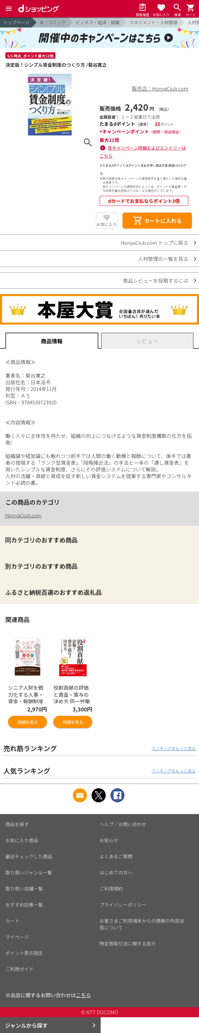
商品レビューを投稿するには (155, 280)
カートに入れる (157, 221)
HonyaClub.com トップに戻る (154, 242)
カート (12, 920)
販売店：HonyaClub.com (160, 88)
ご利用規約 (111, 888)
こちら (83, 994)
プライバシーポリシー (123, 904)
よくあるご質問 (116, 856)
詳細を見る (27, 722)
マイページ (17, 936)
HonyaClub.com (23, 515)
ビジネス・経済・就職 (97, 22)
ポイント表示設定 (24, 953)
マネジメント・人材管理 (154, 22)
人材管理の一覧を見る (163, 258)
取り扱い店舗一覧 (24, 888)
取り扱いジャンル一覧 (28, 872)
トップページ (16, 22)
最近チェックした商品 (28, 856)
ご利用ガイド (19, 969)
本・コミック (53, 22)
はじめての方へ (116, 872)
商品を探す (17, 824)
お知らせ (109, 840)
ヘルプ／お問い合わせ (123, 824)
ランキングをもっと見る (173, 748)
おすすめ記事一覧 (24, 904)
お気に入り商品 (21, 840)
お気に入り (107, 224)
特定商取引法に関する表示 (128, 943)
